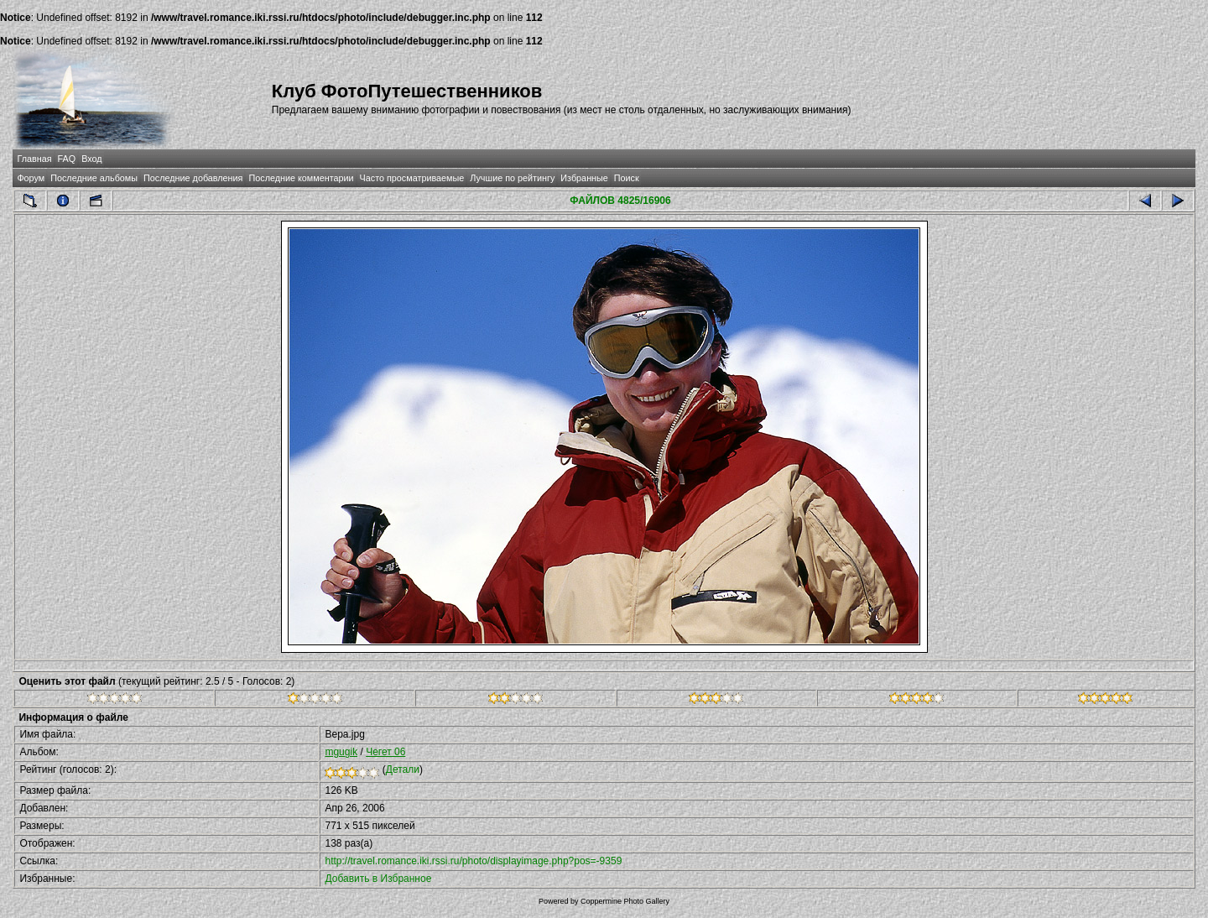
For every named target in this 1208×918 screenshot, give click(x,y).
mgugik (341, 752)
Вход (91, 159)
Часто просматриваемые (412, 178)
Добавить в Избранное (378, 878)
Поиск (626, 178)
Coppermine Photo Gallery (625, 901)
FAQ (67, 159)
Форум (30, 178)
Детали (402, 769)
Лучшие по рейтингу (512, 178)
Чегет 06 (385, 752)
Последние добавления (192, 178)
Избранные (583, 178)
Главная (34, 159)
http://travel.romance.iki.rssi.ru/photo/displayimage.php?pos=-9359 (473, 861)
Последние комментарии (300, 178)
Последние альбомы (94, 178)
